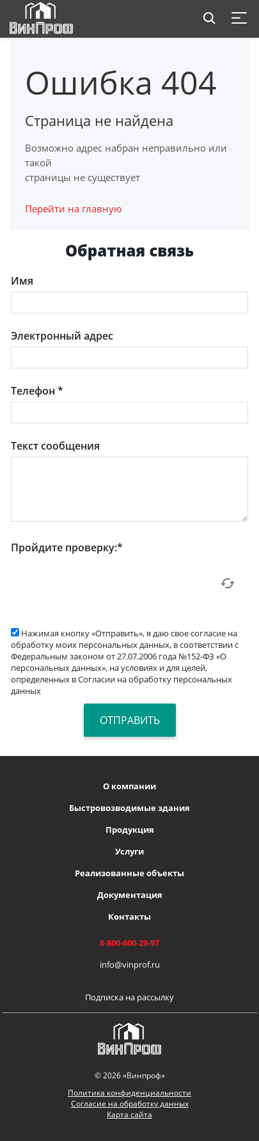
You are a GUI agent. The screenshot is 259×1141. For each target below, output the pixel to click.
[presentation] (108, 583)
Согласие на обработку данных (130, 1103)
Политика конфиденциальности (129, 1092)
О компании (129, 786)
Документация (129, 895)
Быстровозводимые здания (129, 808)
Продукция (130, 829)
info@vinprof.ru (130, 964)
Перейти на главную (73, 208)
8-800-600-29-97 (129, 942)
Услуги (129, 851)
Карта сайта (129, 1114)
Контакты (129, 916)
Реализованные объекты (129, 873)
